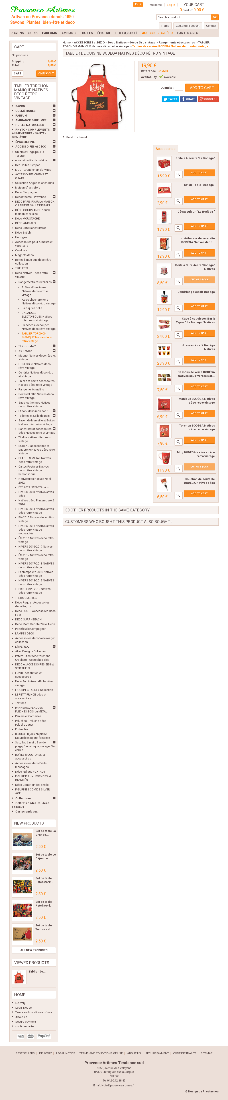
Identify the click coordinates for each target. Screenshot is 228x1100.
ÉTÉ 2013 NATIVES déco (33, 487)
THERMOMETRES (26, 597)
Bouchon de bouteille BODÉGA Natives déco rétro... (199, 482)
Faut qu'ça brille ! (32, 308)
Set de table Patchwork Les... (43, 905)
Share (188, 99)
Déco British (23, 232)
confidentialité (24, 1026)
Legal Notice (23, 1007)
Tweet (170, 99)
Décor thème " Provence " (31, 197)
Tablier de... (37, 971)
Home (19, 994)
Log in (171, 4)
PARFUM (21, 115)
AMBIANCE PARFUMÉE (30, 120)
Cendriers (21, 250)
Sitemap (206, 1053)
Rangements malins (31, 389)
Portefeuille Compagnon (30, 628)
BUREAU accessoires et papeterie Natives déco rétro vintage (36, 449)
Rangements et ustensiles (35, 282)
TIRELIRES (21, 268)
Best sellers (25, 1053)
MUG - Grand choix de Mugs (33, 169)
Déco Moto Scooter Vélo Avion (35, 624)
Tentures (20, 703)
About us (21, 1017)
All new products (33, 950)
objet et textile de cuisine (31, 160)
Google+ (208, 99)
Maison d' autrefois (27, 187)
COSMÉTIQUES (25, 111)
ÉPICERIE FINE (25, 142)
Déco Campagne (26, 192)
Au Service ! (25, 351)
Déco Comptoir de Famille (32, 784)
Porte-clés (21, 729)
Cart (19, 47)
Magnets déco (24, 255)
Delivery (20, 1003)
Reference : (149, 71)
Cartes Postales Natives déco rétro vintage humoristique (33, 470)
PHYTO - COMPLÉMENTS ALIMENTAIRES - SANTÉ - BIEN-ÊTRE (31, 133)
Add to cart (199, 172)
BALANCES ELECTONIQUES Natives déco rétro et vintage (37, 316)
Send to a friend (76, 137)
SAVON (20, 106)
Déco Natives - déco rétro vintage (131, 42)
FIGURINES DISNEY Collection (34, 690)
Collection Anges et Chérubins (34, 183)
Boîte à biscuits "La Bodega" (195, 158)
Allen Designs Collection (31, 651)
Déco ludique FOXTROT (30, 771)
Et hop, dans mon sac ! (33, 411)
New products (29, 823)
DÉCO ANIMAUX (25, 223)
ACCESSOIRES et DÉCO (30, 146)
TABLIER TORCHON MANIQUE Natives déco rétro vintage (37, 337)
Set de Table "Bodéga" (199, 185)
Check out (46, 73)
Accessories (165, 149)
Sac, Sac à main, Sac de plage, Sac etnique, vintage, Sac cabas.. (35, 746)
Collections (23, 798)
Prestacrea (211, 1091)
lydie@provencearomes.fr (118, 1085)
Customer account (188, 25)
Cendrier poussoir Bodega (196, 291)
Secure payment (25, 1021)
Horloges (21, 237)
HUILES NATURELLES (29, 125)
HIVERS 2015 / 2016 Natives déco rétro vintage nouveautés (36, 529)
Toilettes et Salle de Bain (34, 415)
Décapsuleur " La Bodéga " (196, 211)
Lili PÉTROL (22, 646)
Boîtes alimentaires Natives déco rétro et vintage (35, 291)
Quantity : (167, 87)
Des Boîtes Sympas (27, 165)
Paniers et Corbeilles (28, 716)
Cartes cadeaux (26, 811)
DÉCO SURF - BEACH (28, 619)
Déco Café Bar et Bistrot (30, 228)
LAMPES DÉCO (24, 633)
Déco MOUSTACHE (27, 218)
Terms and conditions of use (33, 1012)
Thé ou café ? (27, 346)
